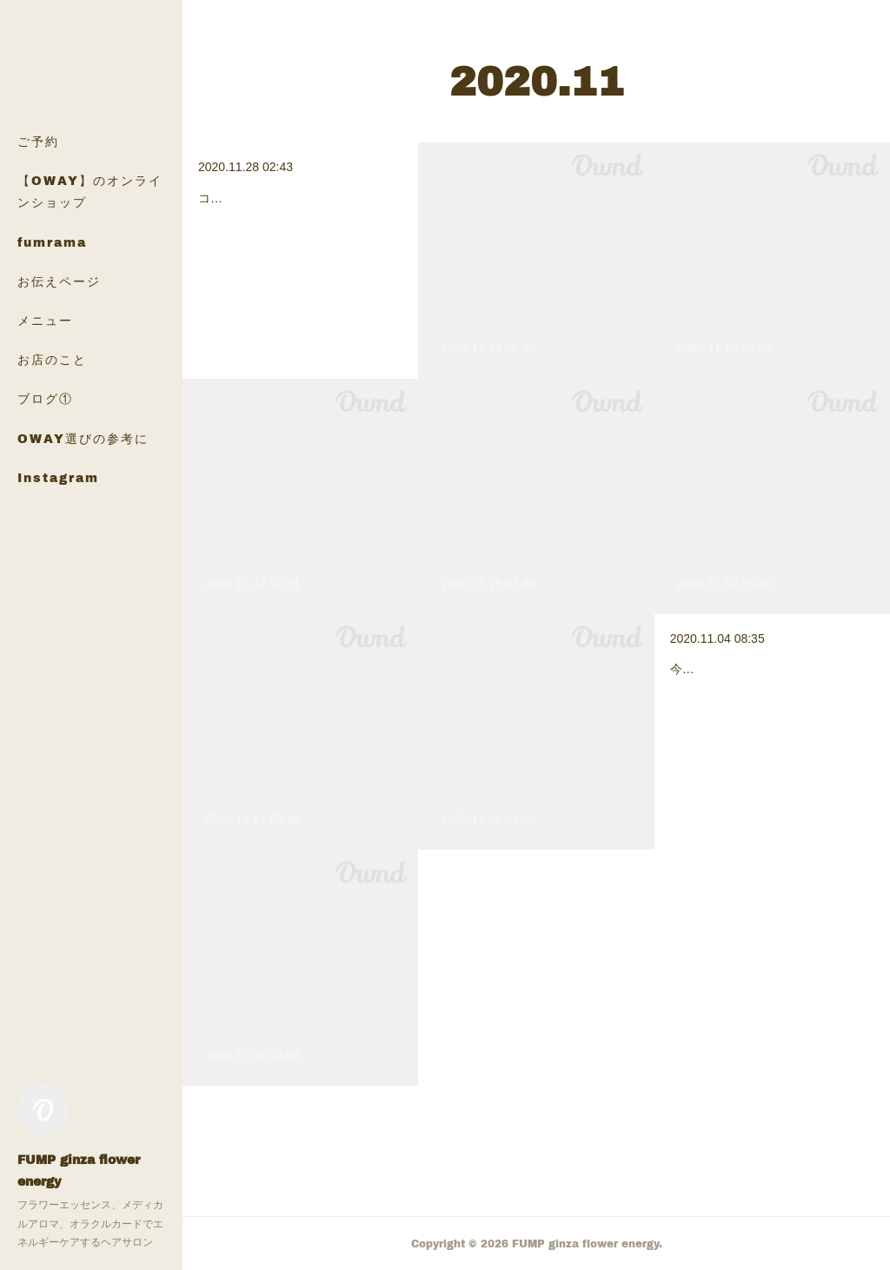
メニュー (45, 320)
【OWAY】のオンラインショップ (90, 191)
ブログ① (45, 398)
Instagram (58, 477)
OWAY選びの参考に (83, 438)
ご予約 (38, 141)
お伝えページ (59, 281)
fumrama (52, 242)
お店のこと (52, 359)
